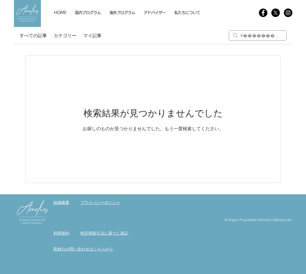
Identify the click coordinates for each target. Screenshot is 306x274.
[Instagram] (288, 13)
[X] (275, 13)
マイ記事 (92, 35)
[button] (88, 13)
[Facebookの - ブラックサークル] (263, 13)
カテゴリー (65, 35)
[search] (258, 35)
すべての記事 (33, 35)
